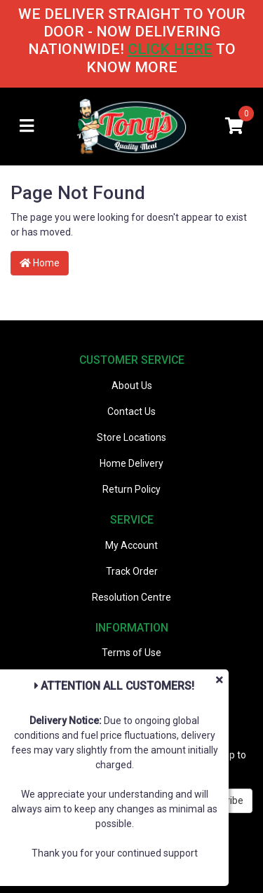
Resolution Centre (131, 597)
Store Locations (131, 437)
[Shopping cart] (234, 126)
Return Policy (131, 489)
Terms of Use (131, 652)
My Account (131, 545)
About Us (132, 385)
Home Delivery (131, 463)
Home (40, 262)
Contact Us (131, 411)
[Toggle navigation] (27, 126)
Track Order (132, 571)
